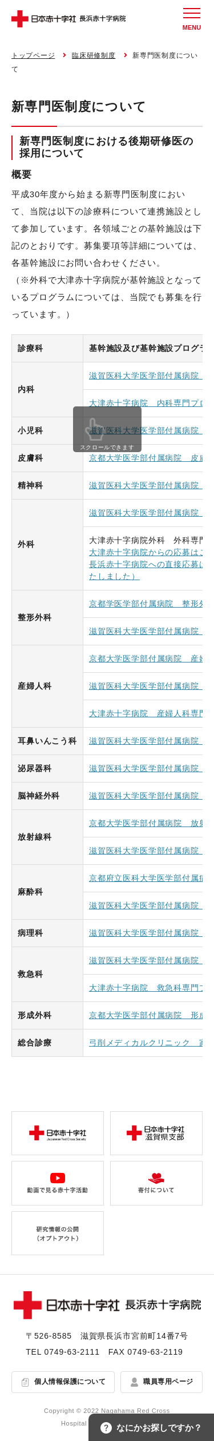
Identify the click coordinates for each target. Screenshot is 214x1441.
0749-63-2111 (72, 1351)
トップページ (33, 55)
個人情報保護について (70, 1382)
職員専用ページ (168, 1382)
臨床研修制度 (93, 55)
